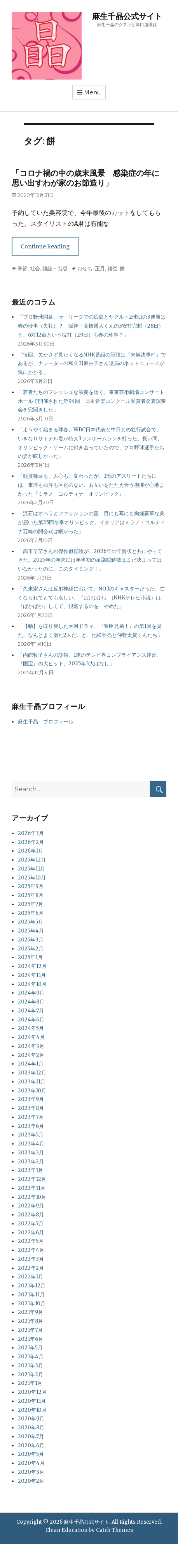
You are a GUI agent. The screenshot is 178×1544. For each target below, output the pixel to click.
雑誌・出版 (55, 268)
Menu (92, 92)
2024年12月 (32, 966)
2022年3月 (31, 1259)
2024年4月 (31, 1037)
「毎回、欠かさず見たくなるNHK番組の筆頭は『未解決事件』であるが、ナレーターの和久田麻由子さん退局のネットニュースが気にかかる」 (92, 363)
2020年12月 (32, 1392)
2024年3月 (31, 1046)
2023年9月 (31, 1099)
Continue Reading (45, 246)
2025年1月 (30, 957)
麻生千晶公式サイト (127, 16)
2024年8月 (31, 1001)
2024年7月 (31, 1010)
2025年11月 (31, 868)
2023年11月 (31, 1081)
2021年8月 (30, 1321)
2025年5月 (30, 921)
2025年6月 (31, 913)
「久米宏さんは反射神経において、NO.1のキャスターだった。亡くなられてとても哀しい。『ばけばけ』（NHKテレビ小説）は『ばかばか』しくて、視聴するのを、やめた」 (91, 597)
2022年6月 (31, 1232)
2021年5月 (30, 1347)
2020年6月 (31, 1445)
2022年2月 (31, 1268)
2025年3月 (31, 939)
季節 (22, 268)
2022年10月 (32, 1197)
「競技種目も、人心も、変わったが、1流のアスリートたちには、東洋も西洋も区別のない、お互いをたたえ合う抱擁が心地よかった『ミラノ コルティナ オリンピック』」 (91, 485)
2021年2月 (30, 1374)
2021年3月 (30, 1365)
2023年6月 (31, 1126)
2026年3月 (31, 833)
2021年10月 (31, 1303)
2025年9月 (31, 886)
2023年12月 (32, 1072)
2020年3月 (31, 1472)
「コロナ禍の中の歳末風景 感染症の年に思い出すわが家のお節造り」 (85, 178)
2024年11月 (32, 975)
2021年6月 (30, 1339)
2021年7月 (30, 1330)
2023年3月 (31, 1152)
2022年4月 (31, 1250)
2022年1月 (30, 1276)
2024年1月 (31, 1063)
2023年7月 (31, 1117)
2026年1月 (30, 850)
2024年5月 (31, 1028)
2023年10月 (32, 1090)
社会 (35, 268)
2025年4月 (31, 930)
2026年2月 (31, 842)
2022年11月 (31, 1188)
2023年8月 (31, 1108)
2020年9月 (31, 1418)
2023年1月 (30, 1170)
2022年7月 (31, 1223)
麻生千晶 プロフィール (45, 721)
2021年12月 (31, 1285)
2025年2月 (31, 948)
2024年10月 (32, 984)
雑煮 (112, 268)
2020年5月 (31, 1454)
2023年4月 (31, 1143)
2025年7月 (30, 904)
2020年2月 (31, 1481)
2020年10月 (32, 1410)
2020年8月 (31, 1427)
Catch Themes (114, 1530)
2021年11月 (31, 1294)
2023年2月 (31, 1161)
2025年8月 (31, 895)
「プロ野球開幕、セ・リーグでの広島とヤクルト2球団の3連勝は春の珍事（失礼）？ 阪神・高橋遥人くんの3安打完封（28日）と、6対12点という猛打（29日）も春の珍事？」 (92, 326)
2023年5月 (31, 1134)
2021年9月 (30, 1312)
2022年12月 (32, 1179)
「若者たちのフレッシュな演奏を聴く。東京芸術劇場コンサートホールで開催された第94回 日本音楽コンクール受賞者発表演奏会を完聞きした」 (92, 401)
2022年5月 (31, 1241)
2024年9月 (31, 992)
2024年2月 (31, 1055)
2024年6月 (31, 1019)
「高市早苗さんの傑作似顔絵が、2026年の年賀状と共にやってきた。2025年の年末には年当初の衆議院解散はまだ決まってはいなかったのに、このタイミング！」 (90, 560)
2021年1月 (30, 1383)
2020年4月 (31, 1463)
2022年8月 (31, 1214)
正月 (100, 268)
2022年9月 (31, 1205)
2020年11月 (32, 1401)
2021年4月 (31, 1356)
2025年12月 (32, 859)
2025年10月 (32, 877)
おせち (84, 268)
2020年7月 (31, 1436)
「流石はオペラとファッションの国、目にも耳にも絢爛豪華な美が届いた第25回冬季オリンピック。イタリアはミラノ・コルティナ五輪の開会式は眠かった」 (91, 522)
